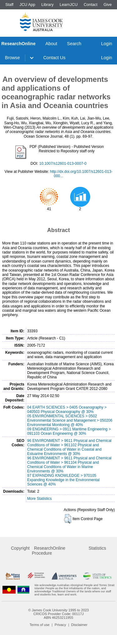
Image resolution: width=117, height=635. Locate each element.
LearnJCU (69, 4)
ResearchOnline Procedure (48, 551)
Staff (9, 4)
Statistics (97, 548)
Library (47, 4)
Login (106, 43)
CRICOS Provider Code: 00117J (58, 614)
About (51, 43)
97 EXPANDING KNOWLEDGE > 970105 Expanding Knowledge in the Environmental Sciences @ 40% (63, 479)
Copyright (20, 548)
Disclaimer (79, 625)
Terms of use (40, 625)
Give (108, 4)
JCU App (27, 4)
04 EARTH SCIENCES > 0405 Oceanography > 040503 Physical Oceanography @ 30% (67, 409)
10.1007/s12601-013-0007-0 (62, 163)
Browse (12, 57)
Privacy (60, 625)
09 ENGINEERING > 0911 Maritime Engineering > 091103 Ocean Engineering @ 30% (69, 431)
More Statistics (39, 498)
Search (74, 43)
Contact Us (54, 57)
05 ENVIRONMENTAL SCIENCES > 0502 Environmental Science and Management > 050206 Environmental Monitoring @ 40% (69, 420)
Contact (90, 4)
